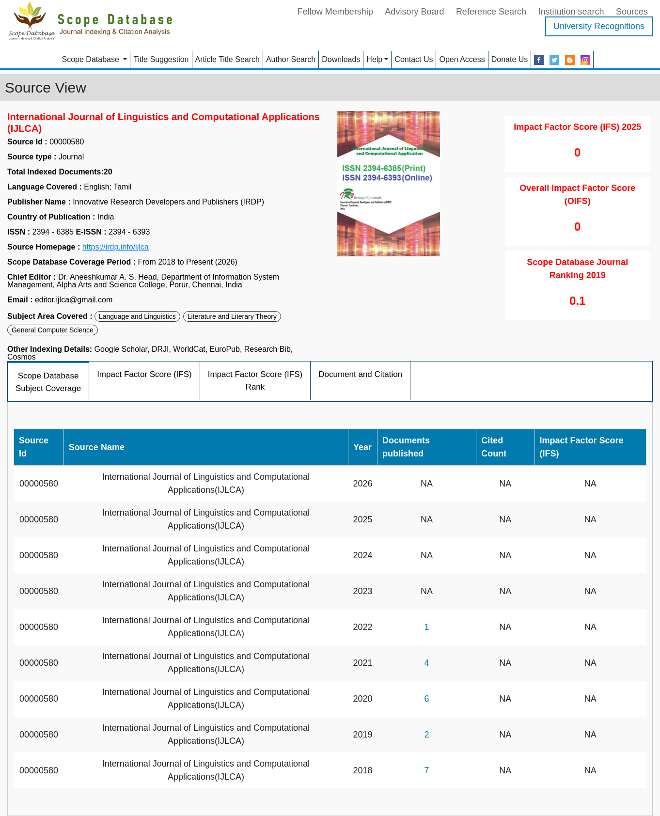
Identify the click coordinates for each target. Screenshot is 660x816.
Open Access (462, 59)
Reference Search (491, 11)
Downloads (341, 59)
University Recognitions (598, 26)
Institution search (571, 11)
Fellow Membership (335, 11)
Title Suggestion (161, 59)
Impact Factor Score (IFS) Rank (255, 381)
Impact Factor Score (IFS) (144, 374)
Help (374, 59)
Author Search (290, 59)
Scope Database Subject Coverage (48, 382)
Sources (632, 11)
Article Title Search (227, 59)
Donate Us (509, 59)
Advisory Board (414, 11)
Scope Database (92, 59)
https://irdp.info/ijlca (115, 247)
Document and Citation (360, 374)
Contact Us (413, 59)
